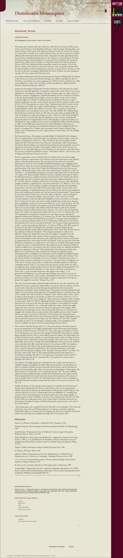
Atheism (20, 501)
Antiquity (20, 519)
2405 (41, 85)
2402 (23, 83)
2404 (67, 79)
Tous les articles (31, 21)
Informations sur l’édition (57, 546)
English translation (105, 3)
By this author (31, 40)
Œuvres (59, 21)
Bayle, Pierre (21, 503)
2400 (58, 79)
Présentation (12, 21)
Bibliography (22, 40)
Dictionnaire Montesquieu (39, 13)
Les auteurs (73, 21)
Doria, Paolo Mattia (23, 507)
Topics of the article (43, 40)
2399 (55, 81)
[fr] (16, 40)
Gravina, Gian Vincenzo (24, 509)
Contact (71, 546)
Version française (91, 3)
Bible (19, 505)
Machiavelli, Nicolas (25, 31)
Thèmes (47, 21)
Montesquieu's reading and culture (27, 521)
